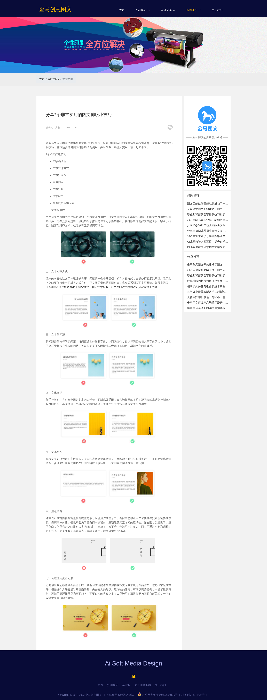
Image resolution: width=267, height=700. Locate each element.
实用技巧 (53, 79)
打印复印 (112, 685)
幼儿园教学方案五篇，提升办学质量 (209, 241)
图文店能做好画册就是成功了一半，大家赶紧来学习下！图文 (224, 203)
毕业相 (126, 685)
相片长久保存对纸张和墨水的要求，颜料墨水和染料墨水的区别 (225, 286)
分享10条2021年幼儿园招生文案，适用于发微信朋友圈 (220, 225)
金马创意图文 (55, 9)
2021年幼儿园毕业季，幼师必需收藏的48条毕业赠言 (218, 219)
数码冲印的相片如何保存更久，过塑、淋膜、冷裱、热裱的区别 (225, 280)
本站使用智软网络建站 (120, 694)
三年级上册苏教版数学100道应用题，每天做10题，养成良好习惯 (226, 291)
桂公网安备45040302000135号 (158, 694)
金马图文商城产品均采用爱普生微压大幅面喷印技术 (218, 302)
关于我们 (217, 10)
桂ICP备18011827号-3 (194, 694)
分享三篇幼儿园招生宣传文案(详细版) (210, 230)
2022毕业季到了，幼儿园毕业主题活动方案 (213, 236)
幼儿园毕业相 (143, 685)
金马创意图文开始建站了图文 (205, 209)
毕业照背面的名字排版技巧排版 (206, 214)
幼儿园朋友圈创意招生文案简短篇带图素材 (213, 247)
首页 (122, 10)
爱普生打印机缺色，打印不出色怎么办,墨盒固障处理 (218, 297)
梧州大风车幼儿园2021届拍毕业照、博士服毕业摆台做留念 (222, 308)
